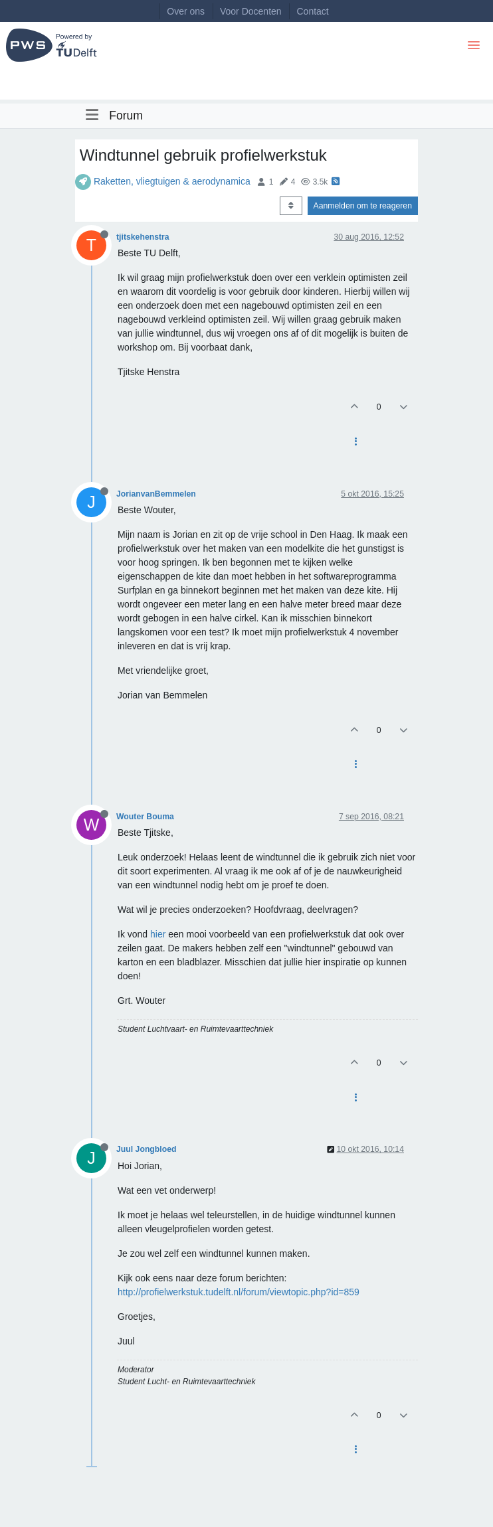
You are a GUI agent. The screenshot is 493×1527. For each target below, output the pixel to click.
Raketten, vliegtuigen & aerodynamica (172, 181)
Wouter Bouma (145, 816)
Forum (126, 115)
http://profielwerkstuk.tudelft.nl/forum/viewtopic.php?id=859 (238, 1292)
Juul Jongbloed (146, 1149)
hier (157, 934)
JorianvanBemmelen (156, 494)
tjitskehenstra (142, 237)
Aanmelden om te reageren (363, 205)
